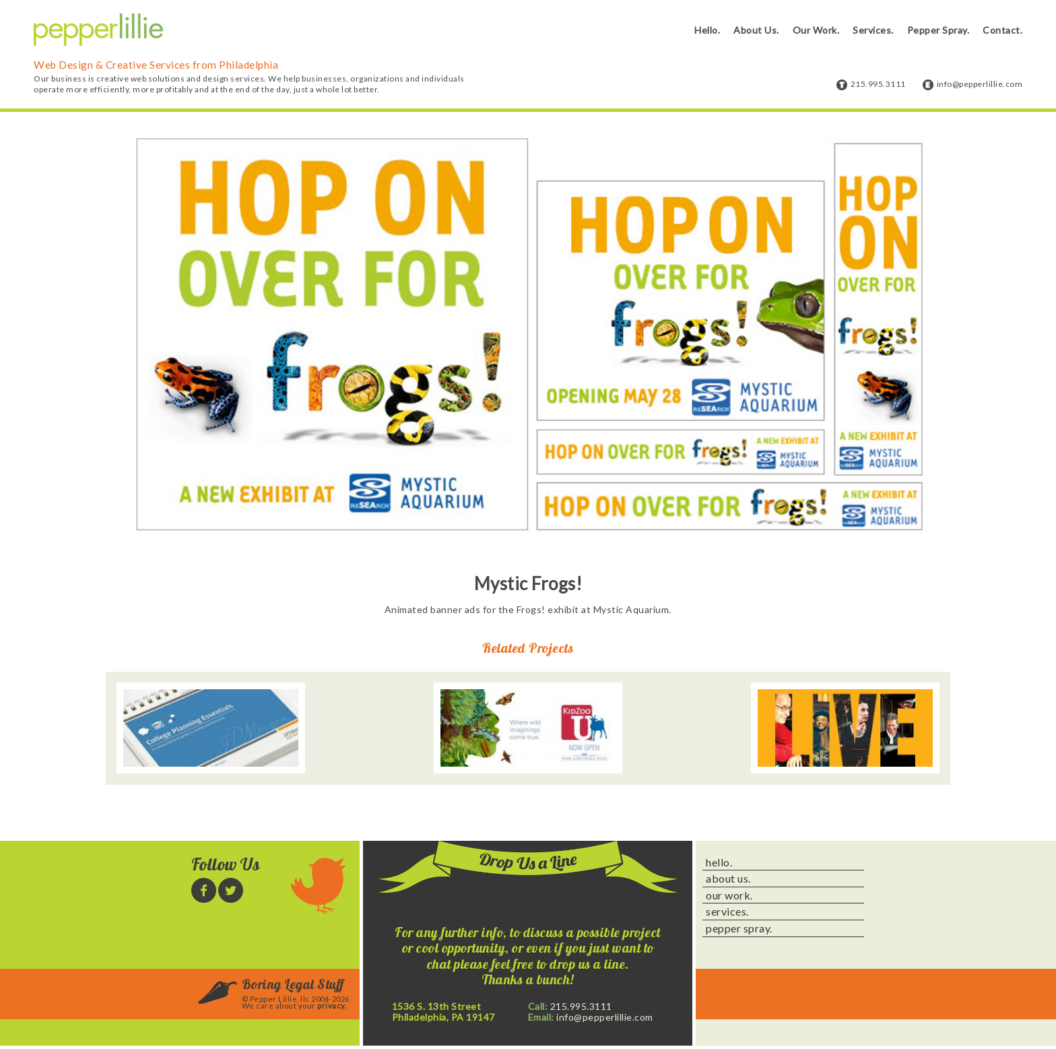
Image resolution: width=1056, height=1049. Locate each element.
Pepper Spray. (938, 30)
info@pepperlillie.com (980, 84)
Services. (873, 30)
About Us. (756, 30)
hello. (719, 862)
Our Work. (816, 30)
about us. (728, 878)
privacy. (331, 1005)
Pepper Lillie (98, 29)
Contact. (1002, 30)
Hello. (707, 30)
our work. (729, 895)
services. (727, 911)
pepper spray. (739, 928)
